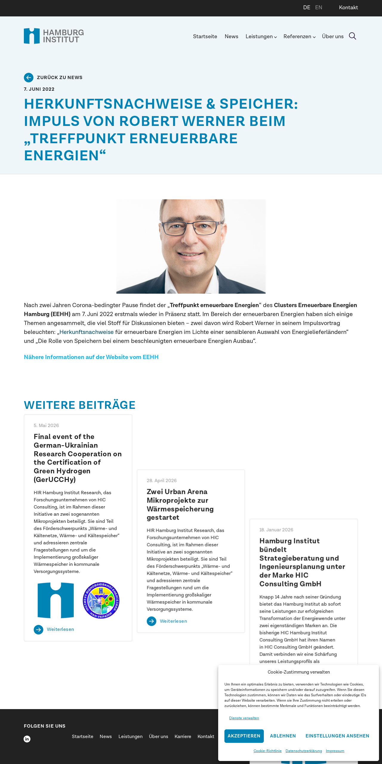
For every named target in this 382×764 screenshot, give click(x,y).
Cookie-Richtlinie (268, 751)
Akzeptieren (244, 736)
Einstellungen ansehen (337, 736)
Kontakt (348, 7)
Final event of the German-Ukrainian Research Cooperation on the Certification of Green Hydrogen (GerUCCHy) (78, 458)
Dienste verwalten (244, 718)
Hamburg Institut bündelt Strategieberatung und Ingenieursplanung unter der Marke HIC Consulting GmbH (302, 458)
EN (318, 7)
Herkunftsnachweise (86, 332)
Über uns (333, 36)
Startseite (205, 36)
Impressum (335, 751)
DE (306, 7)
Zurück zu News (60, 78)
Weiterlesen (60, 629)
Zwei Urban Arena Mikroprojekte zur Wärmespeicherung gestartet (180, 450)
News (231, 36)
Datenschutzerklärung (304, 751)
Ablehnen (283, 736)
